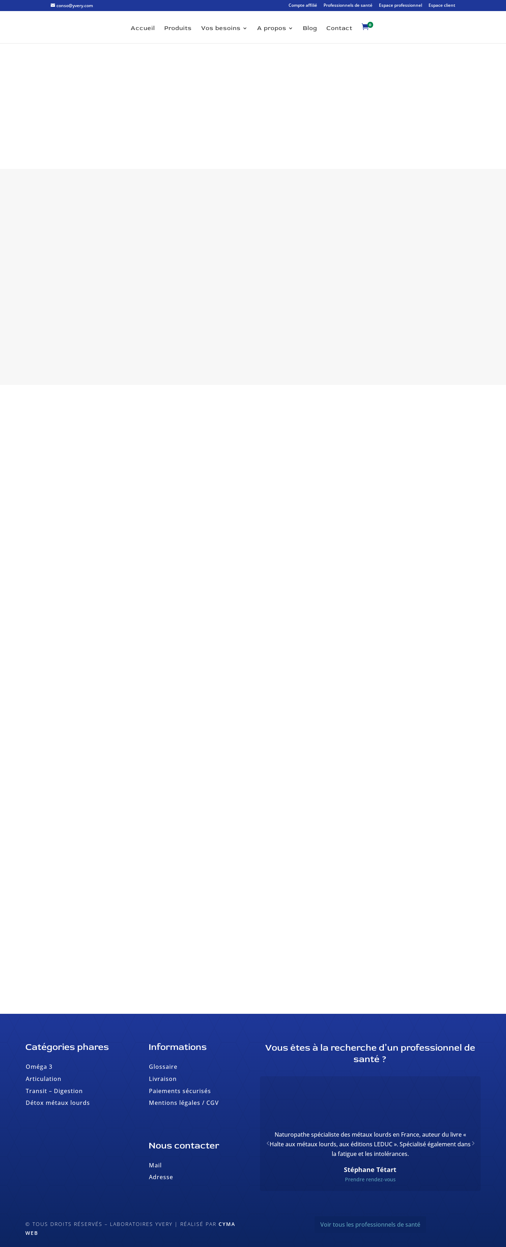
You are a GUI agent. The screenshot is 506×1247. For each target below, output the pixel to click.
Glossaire (163, 1067)
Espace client (442, 5)
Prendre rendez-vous (370, 1179)
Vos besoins (221, 29)
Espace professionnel (400, 5)
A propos (271, 29)
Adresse (161, 1177)
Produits (178, 29)
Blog (310, 29)
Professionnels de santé (348, 5)
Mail (155, 1165)
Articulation (43, 1079)
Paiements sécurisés (180, 1091)
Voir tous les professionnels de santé (370, 1224)
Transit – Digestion (54, 1091)
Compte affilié (303, 5)
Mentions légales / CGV (184, 1103)
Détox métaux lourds (58, 1103)
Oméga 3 (39, 1067)
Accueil (143, 29)
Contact (339, 29)
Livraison (163, 1079)
